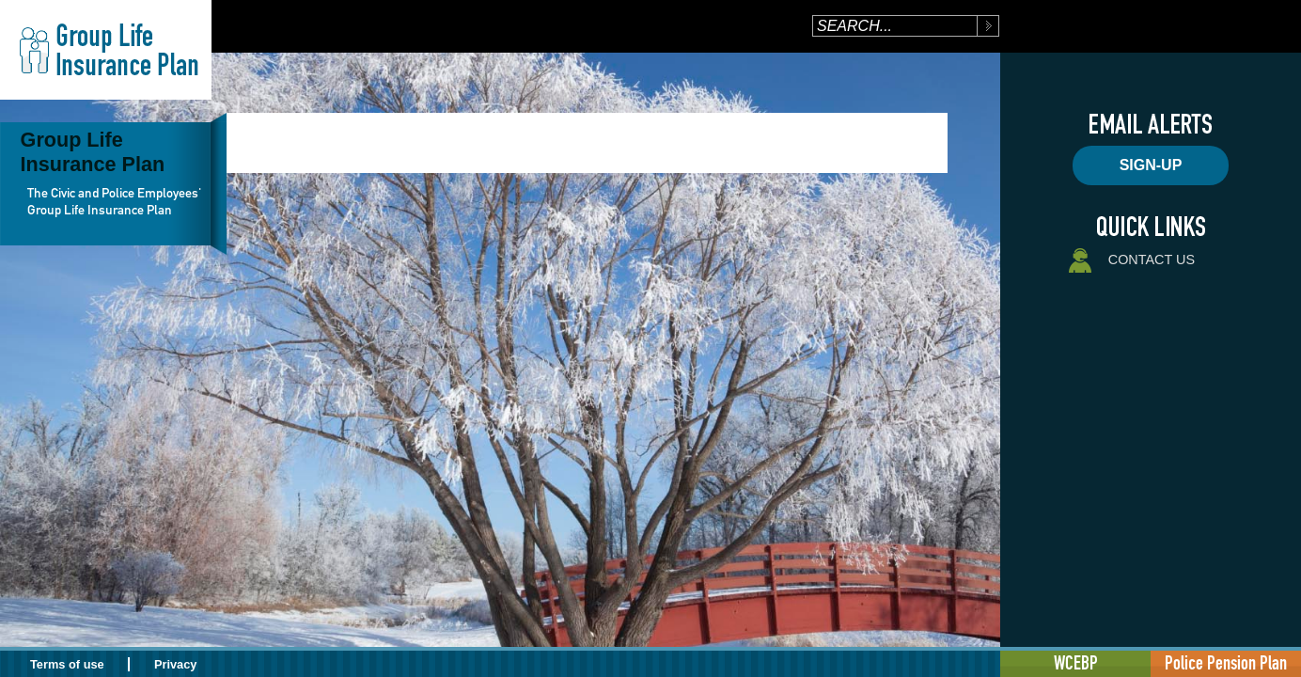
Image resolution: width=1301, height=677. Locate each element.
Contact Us (1130, 261)
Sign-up (1151, 165)
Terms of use (67, 664)
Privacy (175, 664)
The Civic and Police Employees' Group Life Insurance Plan (114, 201)
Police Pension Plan (1226, 662)
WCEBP (1076, 662)
